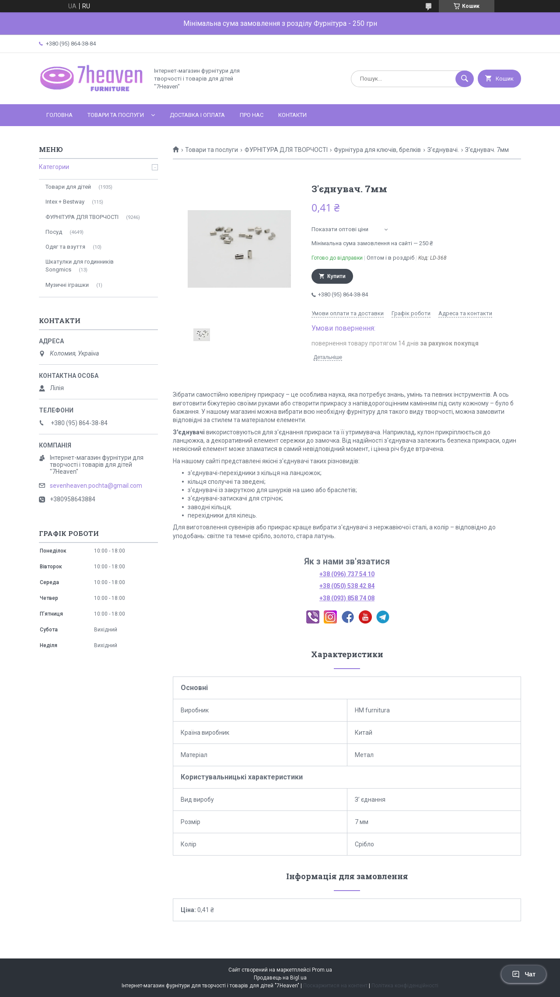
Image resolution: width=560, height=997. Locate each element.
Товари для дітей (68, 186)
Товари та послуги (116, 115)
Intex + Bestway (65, 201)
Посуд (54, 232)
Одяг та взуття (65, 246)
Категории (54, 166)
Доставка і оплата (197, 115)
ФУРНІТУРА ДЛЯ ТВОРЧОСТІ (286, 149)
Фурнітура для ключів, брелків (377, 149)
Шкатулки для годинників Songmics (80, 265)
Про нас (251, 115)
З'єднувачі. (443, 149)
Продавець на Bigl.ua (280, 978)
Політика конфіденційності (404, 986)
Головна (59, 115)
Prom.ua (322, 970)
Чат (524, 974)
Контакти (292, 115)
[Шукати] (464, 78)
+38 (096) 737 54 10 (346, 574)
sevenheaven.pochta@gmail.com (96, 485)
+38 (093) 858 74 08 (346, 598)
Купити (336, 276)
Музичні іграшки (67, 285)
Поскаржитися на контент (335, 986)
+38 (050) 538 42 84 (346, 585)
